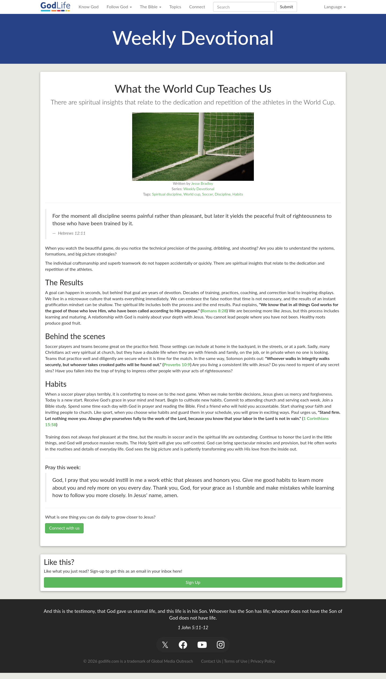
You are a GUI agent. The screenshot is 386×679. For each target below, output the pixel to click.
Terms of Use (235, 661)
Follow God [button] (119, 6)
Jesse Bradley (202, 183)
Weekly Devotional (198, 188)
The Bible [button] (150, 6)
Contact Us (211, 661)
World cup (191, 194)
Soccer (207, 194)
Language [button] (335, 6)
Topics (175, 6)
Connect (197, 6)
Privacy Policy (262, 661)
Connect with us (64, 527)
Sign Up (193, 582)
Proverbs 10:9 (177, 364)
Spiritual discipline (166, 194)
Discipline (223, 194)
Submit (286, 6)
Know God (88, 6)
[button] (165, 644)
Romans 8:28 (214, 310)
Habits (237, 194)
